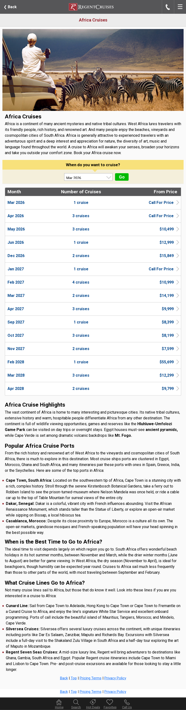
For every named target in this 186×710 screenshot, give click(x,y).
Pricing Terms (90, 678)
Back (10, 7)
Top (74, 678)
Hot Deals (93, 707)
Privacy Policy (115, 678)
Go (122, 176)
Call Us (127, 707)
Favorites (110, 704)
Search (76, 707)
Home (59, 707)
